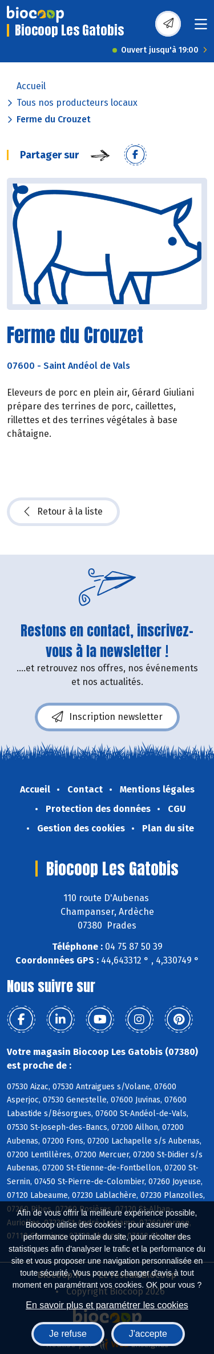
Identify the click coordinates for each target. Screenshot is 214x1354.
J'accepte (148, 1334)
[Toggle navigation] (201, 28)
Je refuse (68, 1334)
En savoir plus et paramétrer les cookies (107, 1305)
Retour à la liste (63, 511)
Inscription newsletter (107, 717)
